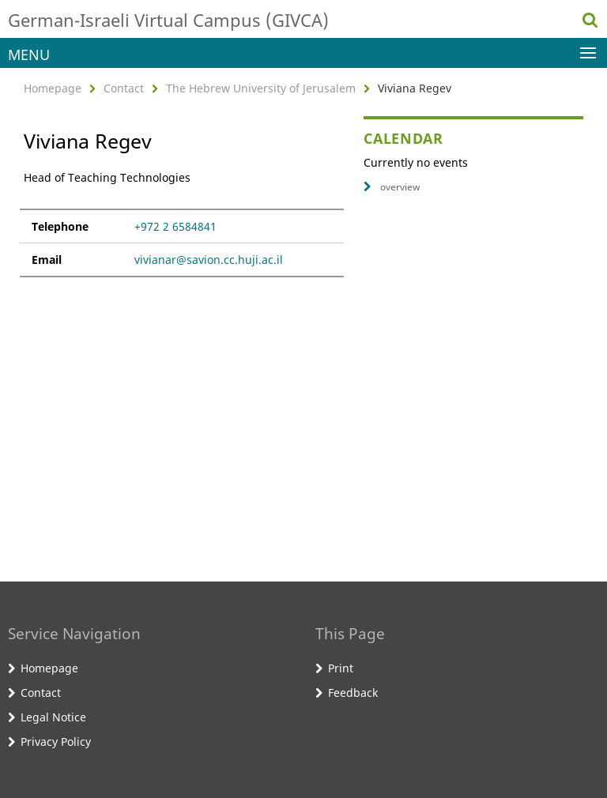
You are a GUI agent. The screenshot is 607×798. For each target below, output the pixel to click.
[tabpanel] (182, 223)
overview (392, 187)
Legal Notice (53, 717)
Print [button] (340, 668)
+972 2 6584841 (175, 226)
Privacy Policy (56, 741)
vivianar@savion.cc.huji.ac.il (208, 259)
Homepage (52, 88)
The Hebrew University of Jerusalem (261, 88)
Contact (124, 88)
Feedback (353, 692)
